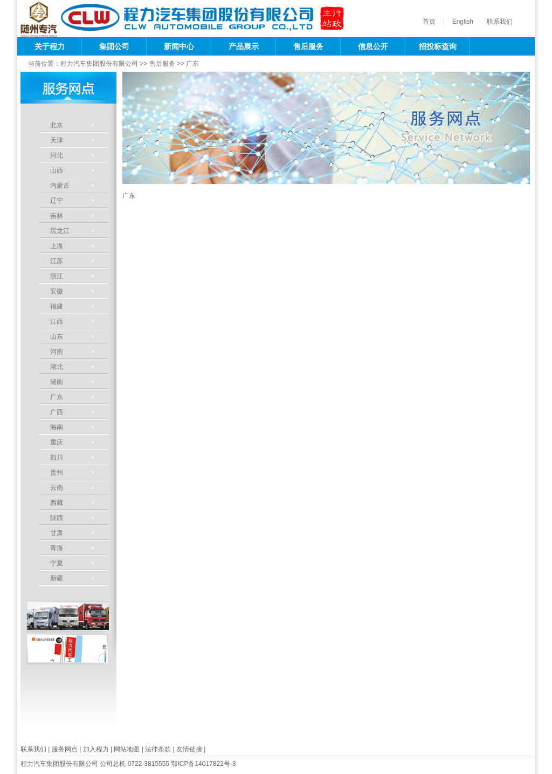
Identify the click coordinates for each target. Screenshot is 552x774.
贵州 (56, 472)
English (462, 21)
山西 (56, 170)
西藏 (56, 502)
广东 (192, 63)
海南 (56, 427)
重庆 (56, 442)
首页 (429, 21)
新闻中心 (179, 46)
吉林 (56, 216)
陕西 (56, 518)
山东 (56, 336)
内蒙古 (60, 185)
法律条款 (158, 749)
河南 (56, 351)
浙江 (56, 276)
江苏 (56, 261)
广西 (56, 412)
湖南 (56, 382)
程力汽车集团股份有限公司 (99, 63)
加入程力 (96, 749)
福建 (56, 306)
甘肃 (56, 533)
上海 (56, 246)
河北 (56, 155)
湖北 (56, 367)
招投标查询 (438, 46)
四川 (56, 457)
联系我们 (500, 21)
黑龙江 (60, 231)
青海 (56, 548)
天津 (56, 140)
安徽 (56, 291)
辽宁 (56, 200)
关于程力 (49, 46)
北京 (56, 125)
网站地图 (127, 749)
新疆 (56, 578)
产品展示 (244, 46)
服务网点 (65, 749)
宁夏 (56, 563)
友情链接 (189, 749)
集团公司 (114, 46)
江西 (56, 321)
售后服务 (308, 46)
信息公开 (373, 46)
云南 (56, 487)
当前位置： (44, 63)
